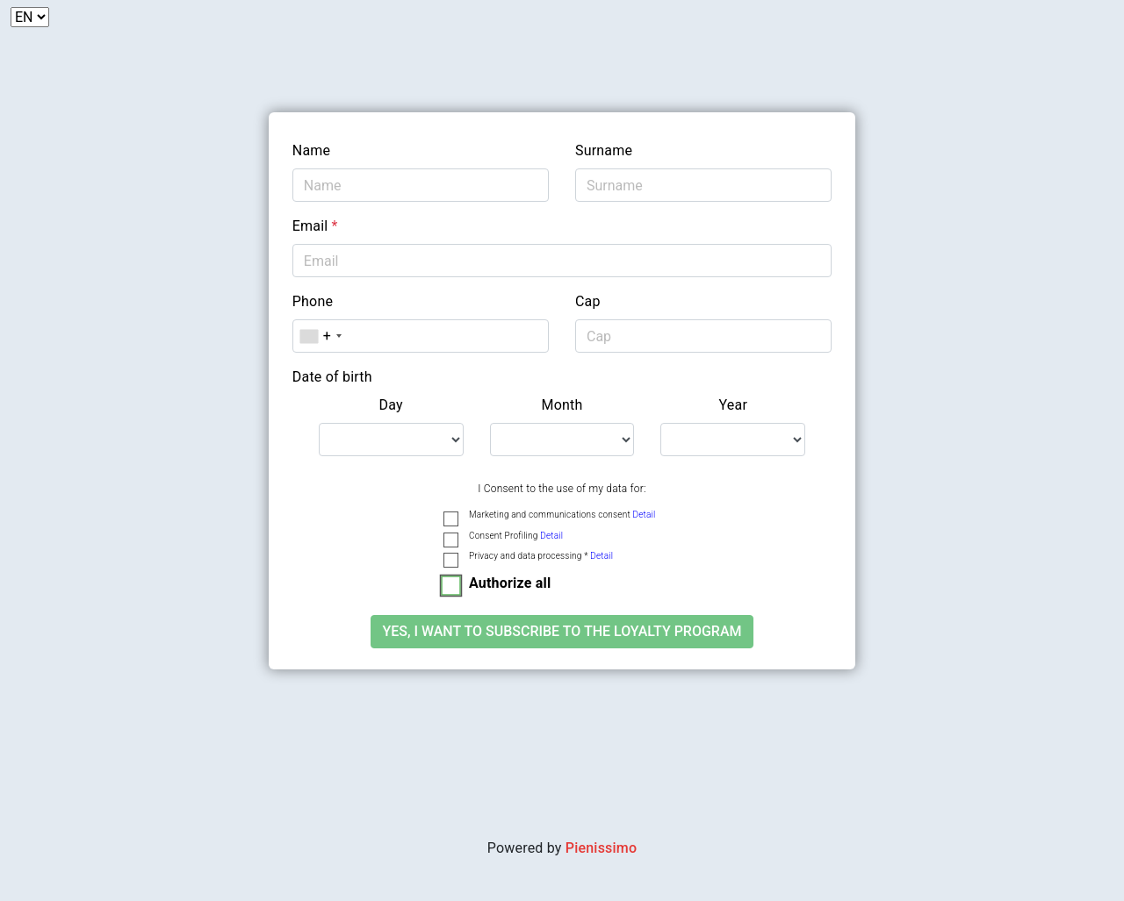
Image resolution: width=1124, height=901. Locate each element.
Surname (603, 150)
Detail (643, 514)
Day (391, 405)
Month (561, 405)
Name (311, 150)
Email (315, 226)
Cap (588, 301)
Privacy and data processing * (541, 556)
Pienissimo (601, 848)
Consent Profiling (516, 535)
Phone (312, 301)
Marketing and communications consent (562, 514)
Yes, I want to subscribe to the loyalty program (561, 631)
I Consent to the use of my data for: (561, 489)
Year (733, 405)
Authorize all (510, 583)
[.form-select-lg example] (391, 439)
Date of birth (332, 376)
